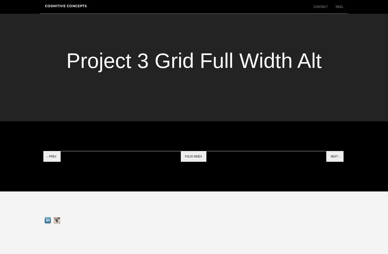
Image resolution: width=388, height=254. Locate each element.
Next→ (336, 156)
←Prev (51, 156)
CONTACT (321, 6)
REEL (340, 6)
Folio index (193, 156)
